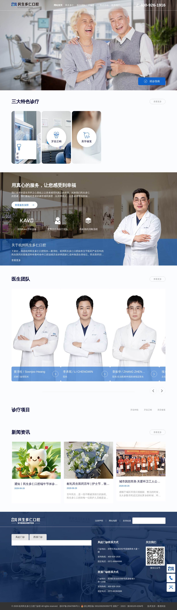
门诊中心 (92, 5)
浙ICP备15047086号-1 (69, 606)
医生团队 (81, 5)
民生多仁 (69, 5)
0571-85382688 (115, 591)
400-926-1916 (152, 5)
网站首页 (58, 5)
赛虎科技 (161, 606)
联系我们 (115, 5)
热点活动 (104, 5)
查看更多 (158, 101)
